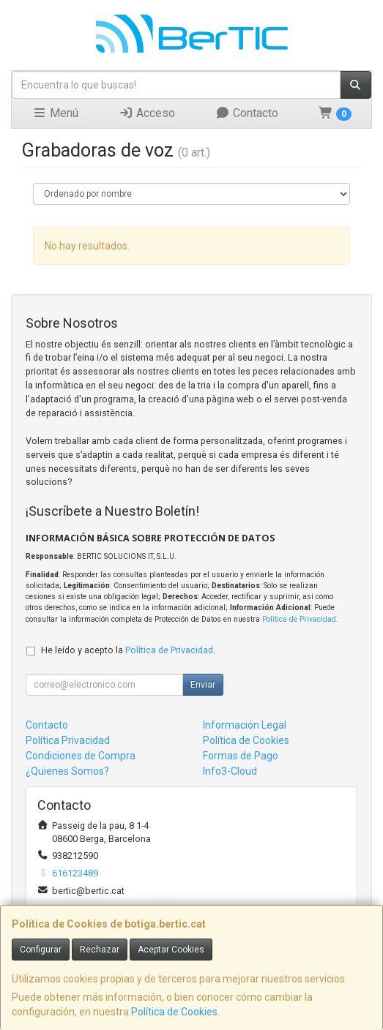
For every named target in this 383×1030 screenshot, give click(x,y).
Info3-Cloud (230, 771)
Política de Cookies (174, 1012)
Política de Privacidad (299, 619)
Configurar (41, 949)
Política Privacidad (68, 740)
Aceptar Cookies (171, 949)
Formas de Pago (240, 756)
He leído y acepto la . (128, 649)
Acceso (147, 113)
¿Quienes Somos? (67, 771)
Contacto (246, 113)
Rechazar (99, 949)
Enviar (202, 685)
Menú (55, 113)
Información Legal (244, 725)
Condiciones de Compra (80, 756)
